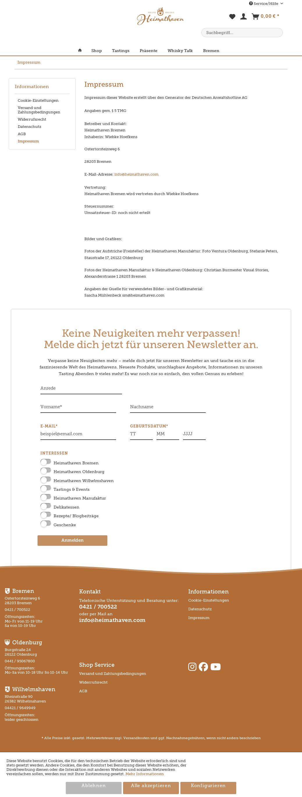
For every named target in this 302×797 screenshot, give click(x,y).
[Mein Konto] (244, 18)
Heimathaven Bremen (76, 463)
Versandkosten (136, 738)
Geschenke (65, 525)
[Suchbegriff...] (242, 32)
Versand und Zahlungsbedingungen (39, 110)
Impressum (28, 141)
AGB (22, 134)
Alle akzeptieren (151, 786)
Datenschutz (29, 126)
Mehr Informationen (144, 774)
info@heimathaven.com (136, 174)
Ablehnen (93, 786)
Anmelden (72, 541)
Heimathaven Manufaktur (80, 498)
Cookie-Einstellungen (38, 100)
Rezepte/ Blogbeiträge (76, 515)
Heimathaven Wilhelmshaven (84, 480)
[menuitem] (233, 20)
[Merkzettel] (233, 20)
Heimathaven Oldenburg (79, 471)
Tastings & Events (72, 489)
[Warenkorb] (265, 18)
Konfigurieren (208, 786)
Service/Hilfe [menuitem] (264, 3)
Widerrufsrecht (32, 119)
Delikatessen (66, 507)
